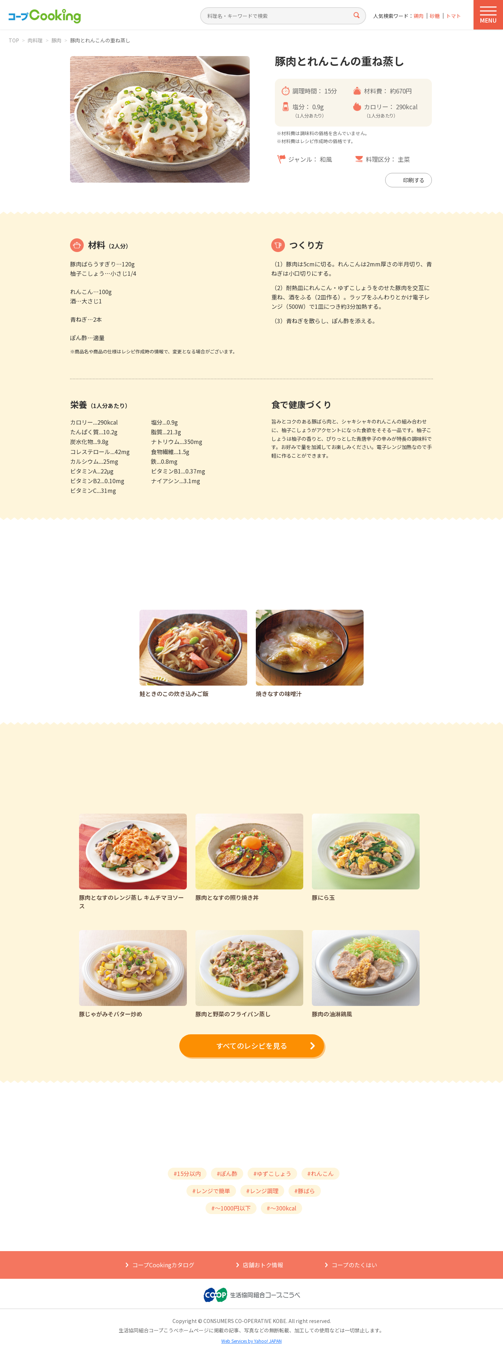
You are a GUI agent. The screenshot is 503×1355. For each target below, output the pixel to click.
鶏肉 (419, 16)
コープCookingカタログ (163, 1264)
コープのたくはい (354, 1264)
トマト (453, 16)
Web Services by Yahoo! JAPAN (251, 1341)
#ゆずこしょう (272, 1173)
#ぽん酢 (227, 1173)
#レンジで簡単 (211, 1190)
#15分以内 (187, 1173)
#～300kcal (281, 1208)
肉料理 (35, 40)
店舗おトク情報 (263, 1264)
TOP (14, 40)
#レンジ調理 (262, 1190)
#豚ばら (304, 1190)
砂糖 (435, 16)
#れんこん (320, 1173)
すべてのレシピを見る (251, 1045)
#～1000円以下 (231, 1208)
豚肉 (56, 40)
